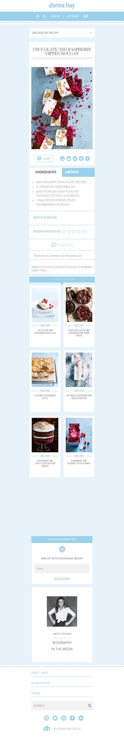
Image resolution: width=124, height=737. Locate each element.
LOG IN (55, 16)
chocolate (46, 267)
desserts (61, 267)
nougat (72, 267)
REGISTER (62, 579)
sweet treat (39, 270)
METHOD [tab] (72, 172)
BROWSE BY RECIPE (45, 33)
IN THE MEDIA (62, 649)
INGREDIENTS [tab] (45, 172)
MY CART (73, 16)
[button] (62, 672)
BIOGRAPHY (62, 643)
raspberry (85, 267)
